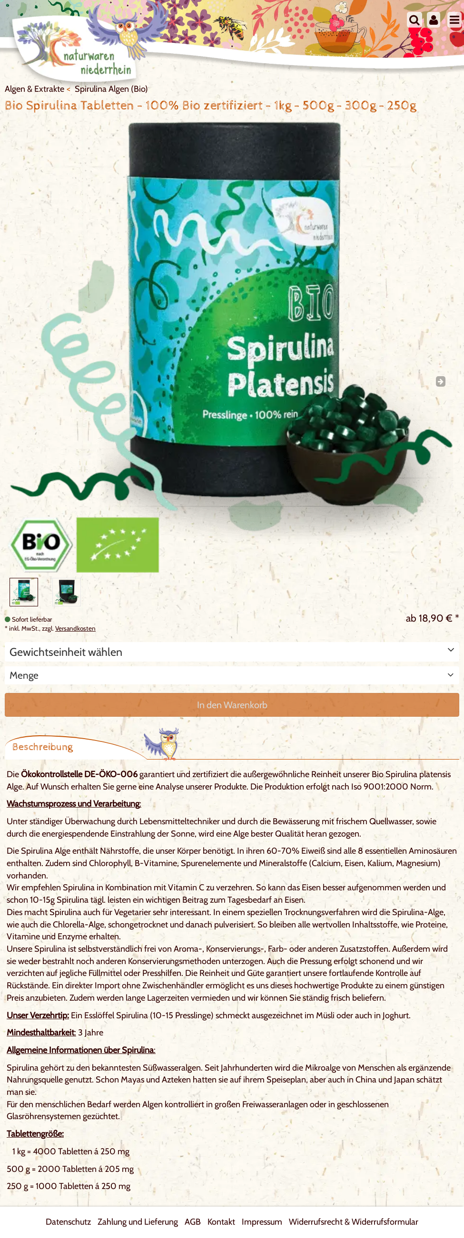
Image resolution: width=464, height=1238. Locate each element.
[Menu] (454, 20)
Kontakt (221, 1222)
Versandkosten (75, 628)
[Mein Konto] (433, 20)
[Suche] (414, 20)
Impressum (262, 1222)
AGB (193, 1222)
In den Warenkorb (232, 705)
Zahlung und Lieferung (138, 1222)
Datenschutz (68, 1222)
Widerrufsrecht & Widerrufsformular (353, 1222)
